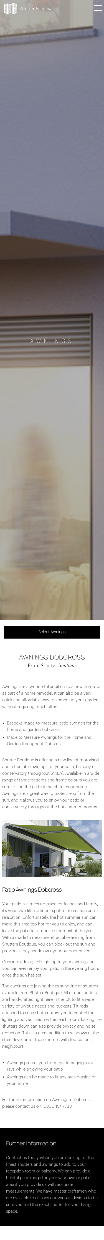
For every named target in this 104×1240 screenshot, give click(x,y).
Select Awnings (52, 632)
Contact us (16, 1158)
